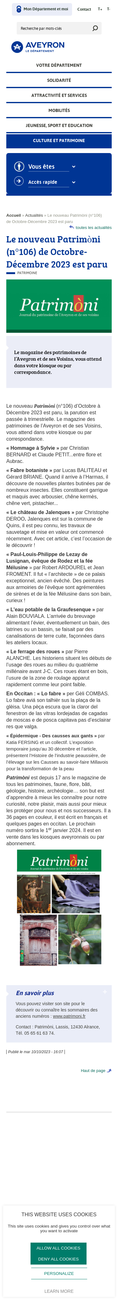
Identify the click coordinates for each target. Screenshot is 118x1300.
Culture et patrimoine (59, 140)
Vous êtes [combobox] (44, 167)
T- (108, 9)
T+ (100, 9)
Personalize (59, 1273)
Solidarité (59, 80)
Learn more (59, 1291)
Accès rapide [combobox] (45, 182)
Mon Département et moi (46, 9)
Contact (84, 10)
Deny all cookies (58, 1259)
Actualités (34, 215)
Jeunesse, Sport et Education (59, 125)
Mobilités (59, 110)
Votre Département (59, 65)
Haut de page (93, 1070)
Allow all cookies (58, 1248)
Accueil (13, 215)
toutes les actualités (94, 227)
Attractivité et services (59, 95)
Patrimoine (27, 273)
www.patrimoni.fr (69, 1016)
